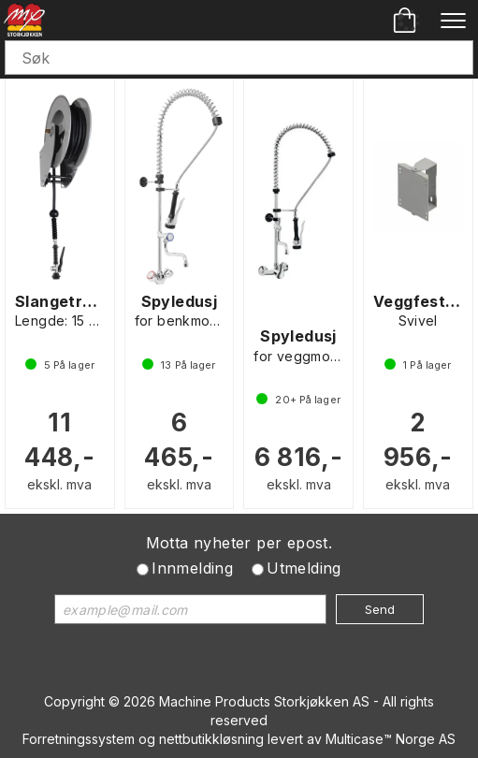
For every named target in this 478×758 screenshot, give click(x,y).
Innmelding (192, 568)
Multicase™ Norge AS (391, 739)
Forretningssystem (78, 739)
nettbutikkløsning (211, 739)
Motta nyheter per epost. (239, 542)
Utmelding (304, 568)
